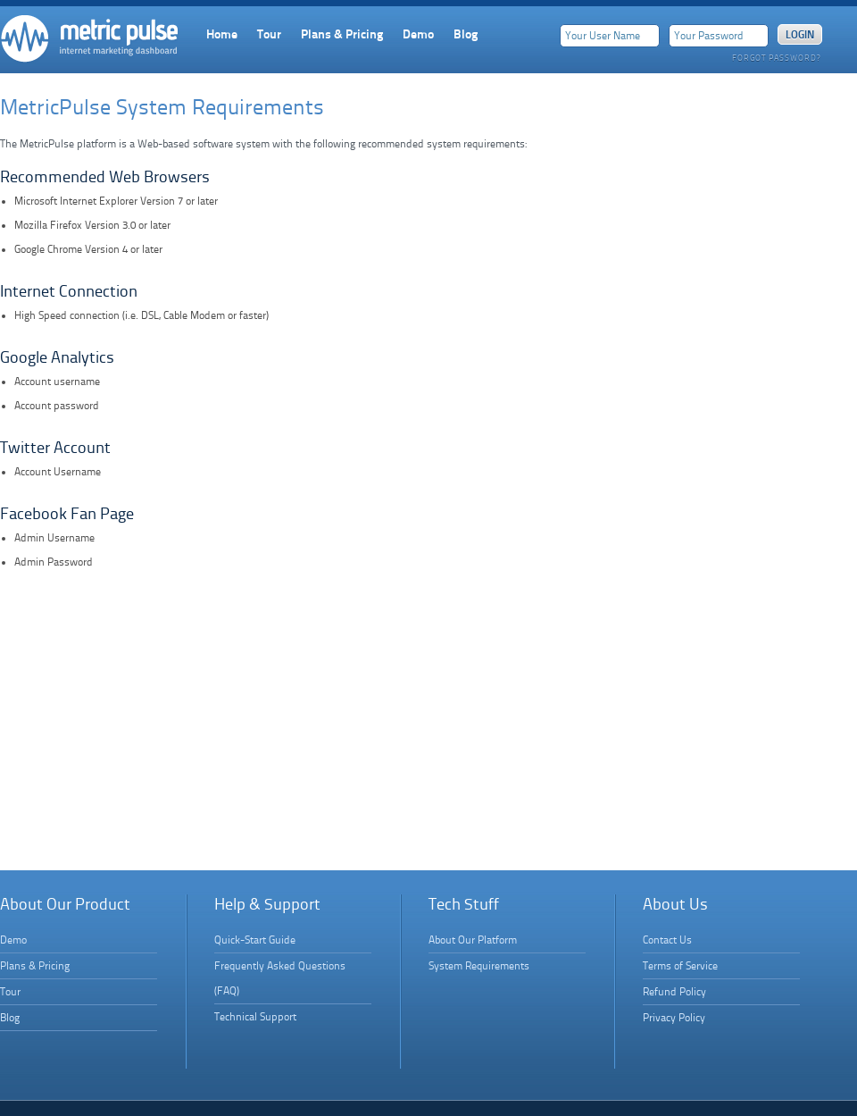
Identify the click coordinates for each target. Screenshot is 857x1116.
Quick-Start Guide (254, 940)
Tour (269, 33)
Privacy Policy (674, 1017)
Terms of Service (680, 966)
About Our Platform (472, 940)
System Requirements (478, 966)
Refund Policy (674, 992)
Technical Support (255, 1017)
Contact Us (667, 940)
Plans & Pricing (342, 33)
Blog (465, 33)
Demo (418, 33)
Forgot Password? (776, 58)
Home (221, 33)
